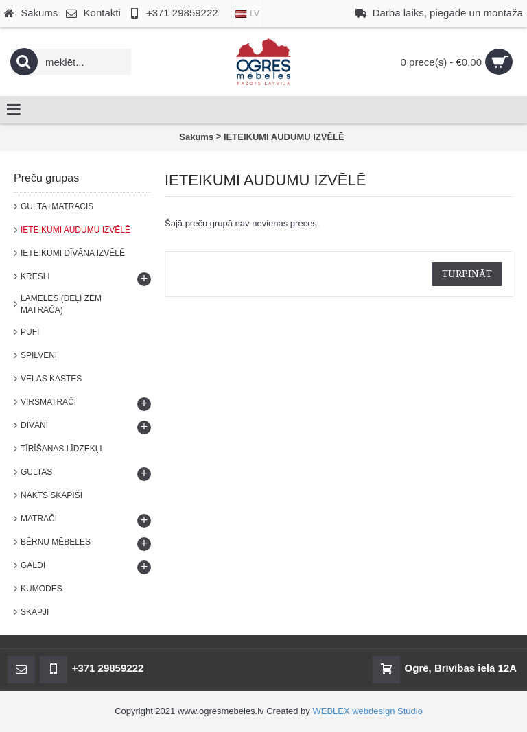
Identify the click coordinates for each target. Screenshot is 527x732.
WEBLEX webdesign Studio (367, 711)
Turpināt (467, 273)
